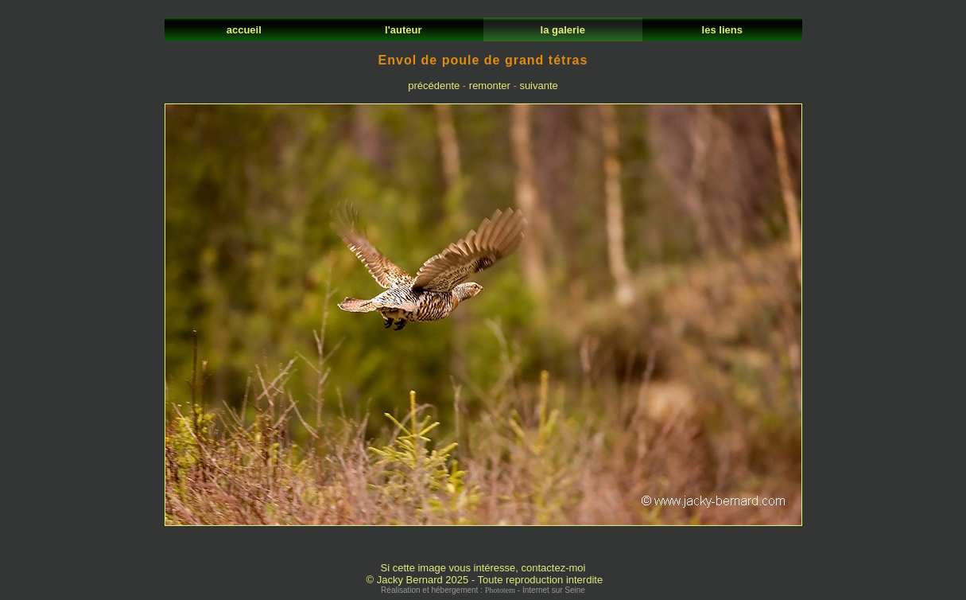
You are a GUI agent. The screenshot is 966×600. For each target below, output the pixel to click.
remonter (489, 86)
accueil (243, 30)
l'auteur (403, 30)
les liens (722, 30)
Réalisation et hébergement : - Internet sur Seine (483, 590)
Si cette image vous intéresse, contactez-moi (483, 568)
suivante (538, 86)
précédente (434, 86)
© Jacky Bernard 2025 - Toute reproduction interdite (484, 580)
